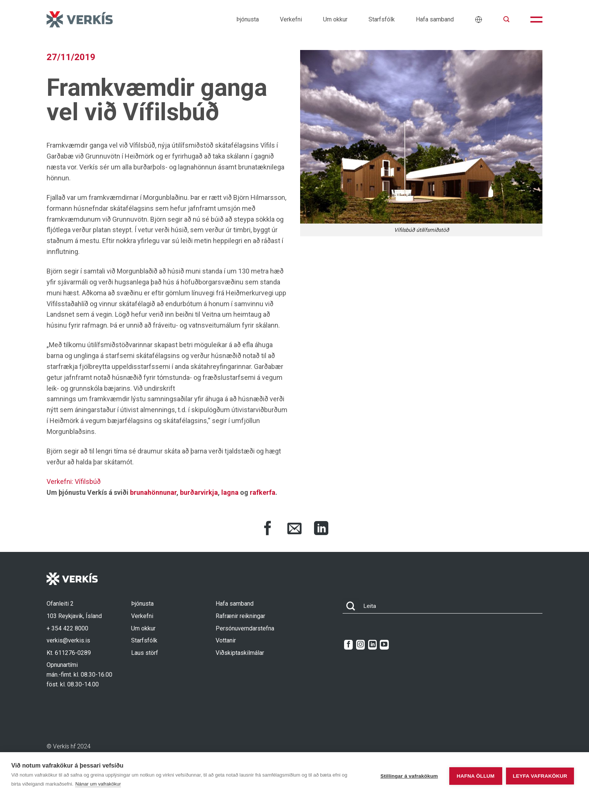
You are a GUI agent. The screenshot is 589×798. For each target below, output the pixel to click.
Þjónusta (247, 19)
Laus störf (144, 652)
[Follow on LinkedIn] (372, 645)
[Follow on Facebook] (348, 645)
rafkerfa (262, 492)
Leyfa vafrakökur (540, 775)
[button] (506, 19)
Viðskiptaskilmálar (240, 652)
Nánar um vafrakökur (98, 784)
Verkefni (291, 19)
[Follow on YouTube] (384, 645)
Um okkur (335, 19)
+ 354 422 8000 (67, 628)
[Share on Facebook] (268, 529)
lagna (230, 492)
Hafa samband (435, 19)
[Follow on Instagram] (360, 645)
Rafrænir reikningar (240, 616)
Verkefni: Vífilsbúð (74, 481)
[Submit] (351, 606)
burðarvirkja (199, 492)
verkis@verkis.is (68, 640)
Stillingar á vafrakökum (404, 775)
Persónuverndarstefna (245, 628)
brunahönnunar (153, 492)
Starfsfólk (382, 19)
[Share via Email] (294, 529)
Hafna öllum (471, 775)
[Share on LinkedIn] (321, 529)
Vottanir (226, 640)
